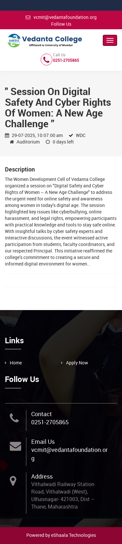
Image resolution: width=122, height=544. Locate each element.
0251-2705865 (50, 422)
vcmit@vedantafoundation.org (61, 17)
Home (16, 363)
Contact (41, 414)
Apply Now (77, 363)
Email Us (43, 441)
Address (42, 476)
